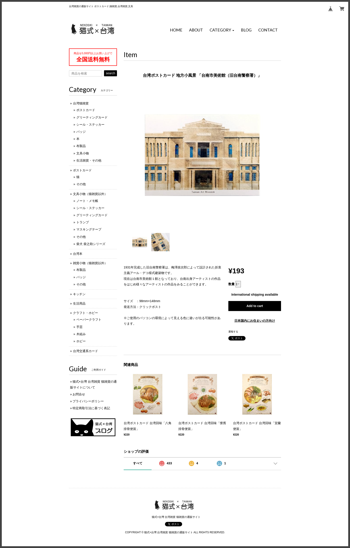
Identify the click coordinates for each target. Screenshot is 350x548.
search (110, 73)
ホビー (81, 341)
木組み (81, 334)
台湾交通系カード (85, 351)
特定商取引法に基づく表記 (91, 408)
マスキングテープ (88, 229)
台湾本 (77, 253)
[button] (222, 30)
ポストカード (85, 110)
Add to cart (254, 306)
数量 (231, 284)
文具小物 (82, 153)
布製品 (81, 146)
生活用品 (79, 303)
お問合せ (79, 394)
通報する (233, 331)
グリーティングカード (92, 117)
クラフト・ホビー (85, 313)
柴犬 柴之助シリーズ (90, 244)
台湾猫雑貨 (81, 103)
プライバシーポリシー (88, 401)
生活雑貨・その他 (88, 160)
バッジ (81, 131)
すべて (137, 463)
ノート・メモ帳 (87, 201)
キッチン (79, 294)
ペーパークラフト (88, 319)
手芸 (79, 327)
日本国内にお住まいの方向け (254, 320)
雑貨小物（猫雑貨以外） (90, 263)
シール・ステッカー (90, 124)
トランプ (82, 222)
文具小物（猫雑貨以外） (90, 194)
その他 (81, 184)
